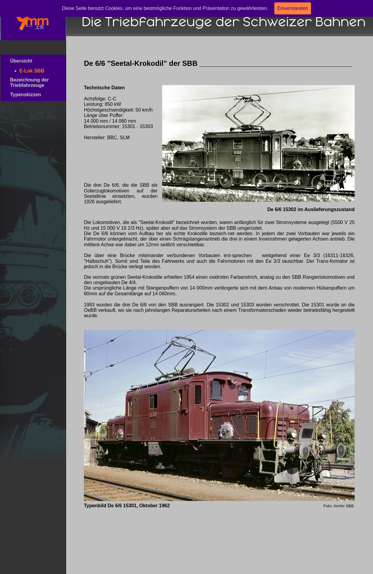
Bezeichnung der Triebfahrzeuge (32, 82)
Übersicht (31, 60)
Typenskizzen (33, 94)
